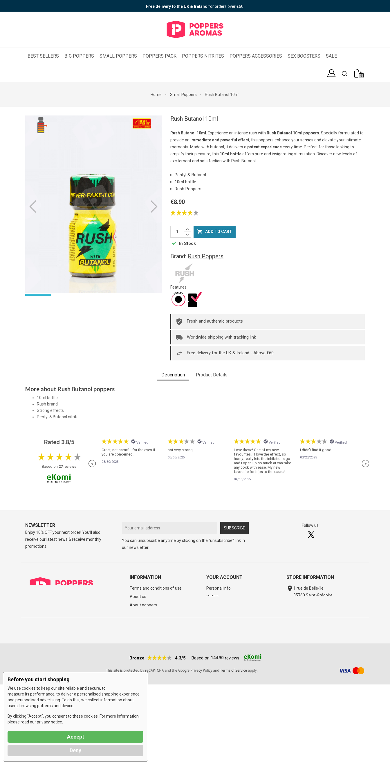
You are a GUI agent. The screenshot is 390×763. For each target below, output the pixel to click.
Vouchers (215, 613)
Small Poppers (118, 56)
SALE (331, 56)
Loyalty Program (221, 622)
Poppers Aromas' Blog (150, 622)
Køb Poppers (195, 702)
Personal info (218, 588)
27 (61, 466)
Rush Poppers (205, 256)
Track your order (145, 613)
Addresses (216, 605)
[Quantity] (177, 232)
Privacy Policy (201, 748)
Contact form (305, 619)
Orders (212, 596)
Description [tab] (173, 375)
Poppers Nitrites (203, 56)
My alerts (214, 630)
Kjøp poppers (226, 702)
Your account (224, 577)
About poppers (143, 605)
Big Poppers (79, 56)
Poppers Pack (159, 56)
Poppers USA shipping (267, 702)
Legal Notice (141, 630)
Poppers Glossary (146, 638)
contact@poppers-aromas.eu (320, 610)
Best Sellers (43, 56)
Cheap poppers (144, 647)
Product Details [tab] (212, 375)
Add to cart (214, 232)
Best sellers (140, 664)
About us (138, 596)
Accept (75, 737)
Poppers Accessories (256, 56)
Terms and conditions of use (156, 588)
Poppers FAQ (307, 702)
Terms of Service (233, 748)
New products (142, 655)
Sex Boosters (304, 56)
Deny (75, 750)
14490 (217, 736)
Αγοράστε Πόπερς (158, 702)
